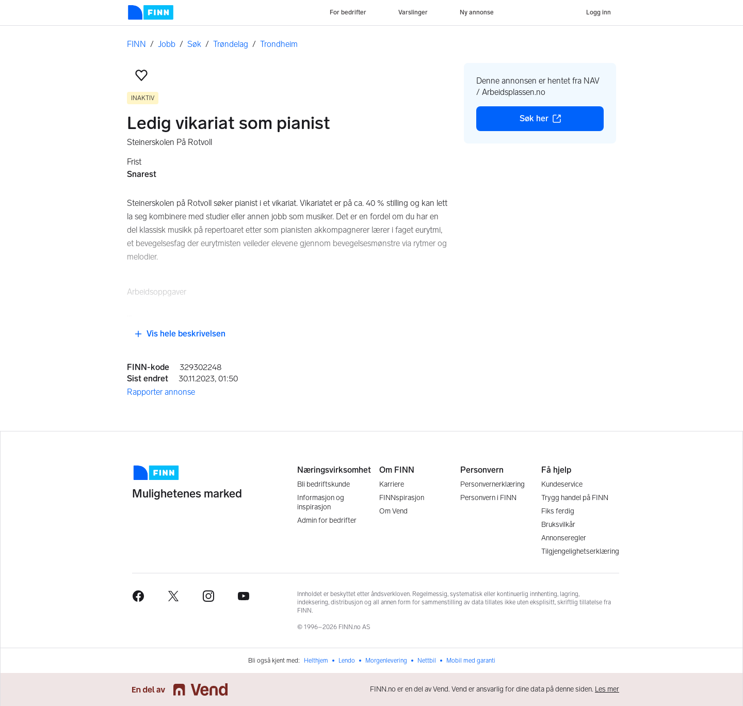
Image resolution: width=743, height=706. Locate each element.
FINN (136, 44)
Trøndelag (230, 44)
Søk (194, 44)
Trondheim (279, 44)
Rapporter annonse (161, 392)
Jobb (166, 44)
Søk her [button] (562, 121)
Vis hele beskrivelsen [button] (179, 334)
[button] (141, 75)
